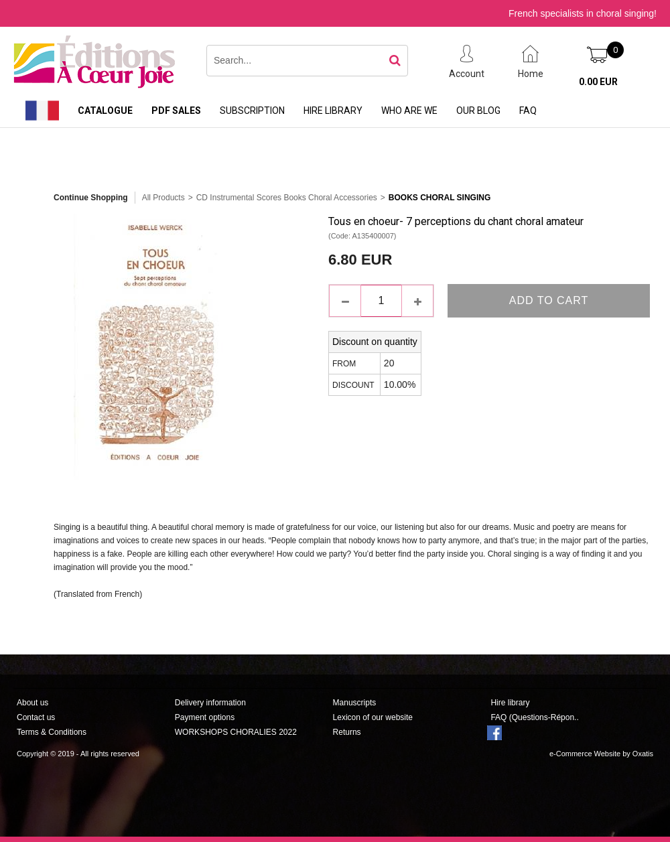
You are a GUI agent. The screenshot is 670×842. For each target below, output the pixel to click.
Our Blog (478, 110)
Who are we (409, 110)
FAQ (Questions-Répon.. (534, 717)
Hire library (333, 110)
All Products (163, 197)
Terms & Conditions (51, 732)
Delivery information (210, 702)
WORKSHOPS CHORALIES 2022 (236, 732)
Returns (347, 732)
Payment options (204, 717)
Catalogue (105, 110)
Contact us (36, 717)
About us (32, 702)
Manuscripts (355, 702)
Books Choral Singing (439, 197)
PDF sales (176, 110)
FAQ (528, 110)
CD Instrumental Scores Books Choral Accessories (286, 197)
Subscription (252, 110)
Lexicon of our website (373, 717)
